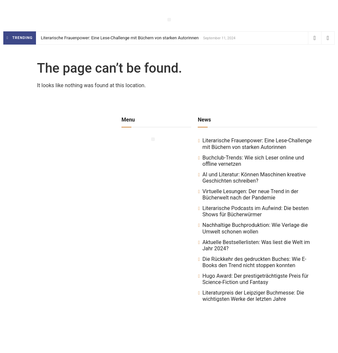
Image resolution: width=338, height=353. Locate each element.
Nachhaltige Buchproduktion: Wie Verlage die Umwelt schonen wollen (255, 228)
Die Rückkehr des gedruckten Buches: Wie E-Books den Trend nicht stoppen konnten (254, 262)
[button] (169, 19)
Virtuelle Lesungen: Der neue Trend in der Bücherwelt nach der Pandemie (250, 194)
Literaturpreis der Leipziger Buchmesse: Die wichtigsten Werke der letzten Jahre (253, 296)
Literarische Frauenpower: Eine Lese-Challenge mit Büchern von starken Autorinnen (120, 37)
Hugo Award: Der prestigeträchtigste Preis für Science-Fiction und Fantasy (255, 279)
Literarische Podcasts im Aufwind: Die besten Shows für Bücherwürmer (255, 211)
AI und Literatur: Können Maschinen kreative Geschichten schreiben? (254, 177)
